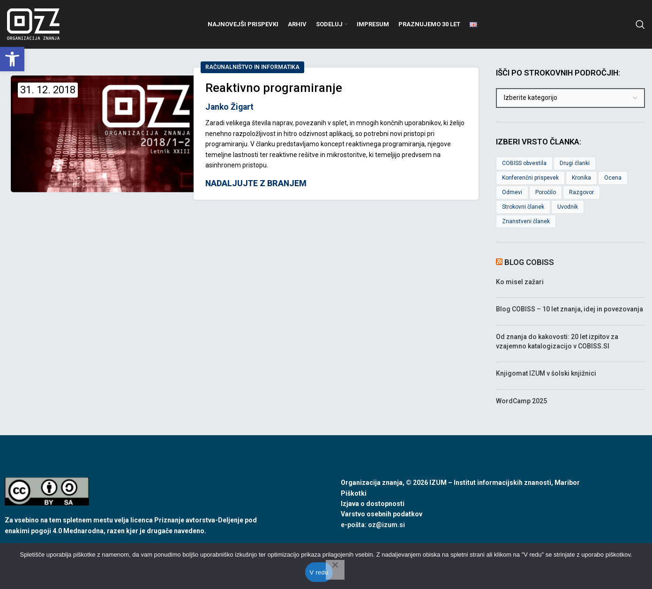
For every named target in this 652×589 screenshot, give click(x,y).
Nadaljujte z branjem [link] (256, 184)
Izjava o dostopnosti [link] (373, 504)
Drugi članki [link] (575, 163)
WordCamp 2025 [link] (521, 401)
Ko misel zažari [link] (520, 282)
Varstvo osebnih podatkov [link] (381, 514)
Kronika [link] (581, 178)
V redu (319, 572)
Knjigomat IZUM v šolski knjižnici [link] (546, 374)
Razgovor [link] (581, 192)
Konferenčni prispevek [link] (530, 178)
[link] (12, 59)
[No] (335, 570)
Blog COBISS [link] (529, 262)
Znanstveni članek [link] (526, 221)
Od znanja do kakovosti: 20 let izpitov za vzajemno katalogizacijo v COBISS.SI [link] (557, 341)
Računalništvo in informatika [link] (252, 67)
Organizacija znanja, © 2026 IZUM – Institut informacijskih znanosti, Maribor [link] (460, 483)
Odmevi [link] (512, 192)
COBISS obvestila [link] (524, 163)
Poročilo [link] (545, 192)
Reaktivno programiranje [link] (273, 88)
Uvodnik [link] (567, 207)
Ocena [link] (613, 178)
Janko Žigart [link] (229, 107)
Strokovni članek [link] (523, 207)
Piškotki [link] (354, 493)
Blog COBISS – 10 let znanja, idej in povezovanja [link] (569, 309)
